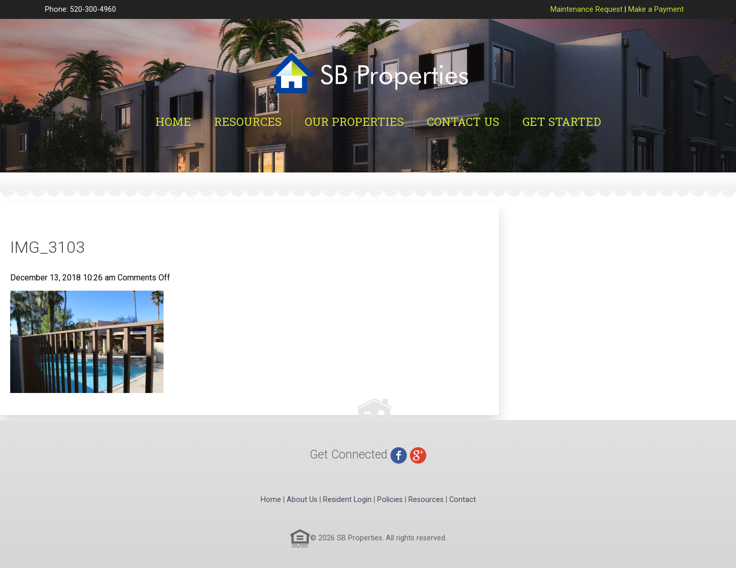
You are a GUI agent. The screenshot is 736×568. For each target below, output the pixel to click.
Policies (390, 499)
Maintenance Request (586, 9)
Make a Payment (656, 9)
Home (173, 121)
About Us (302, 499)
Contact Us (463, 121)
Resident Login (347, 499)
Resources (248, 121)
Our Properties (354, 121)
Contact (462, 499)
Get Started (561, 121)
